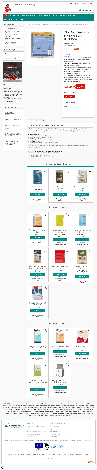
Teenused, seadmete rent (67, 15)
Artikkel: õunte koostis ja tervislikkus (13, 91)
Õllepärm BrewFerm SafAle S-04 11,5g (82, 231)
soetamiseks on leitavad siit (72, 73)
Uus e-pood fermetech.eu (13, 120)
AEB (6, 53)
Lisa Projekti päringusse (70, 102)
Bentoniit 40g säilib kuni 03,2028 (60, 187)
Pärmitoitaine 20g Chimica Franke (82, 187)
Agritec (7, 56)
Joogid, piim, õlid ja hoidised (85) (11, 35)
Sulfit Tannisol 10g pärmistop (38, 187)
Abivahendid (46, 24)
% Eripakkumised (14, 15)
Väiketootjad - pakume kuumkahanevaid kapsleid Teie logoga (13, 135)
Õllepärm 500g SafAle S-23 (60, 346)
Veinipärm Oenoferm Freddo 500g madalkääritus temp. (38, 381)
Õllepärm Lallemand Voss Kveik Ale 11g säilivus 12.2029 (38, 267)
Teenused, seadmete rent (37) (13, 39)
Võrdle (65, 106)
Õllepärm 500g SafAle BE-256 (37, 231)
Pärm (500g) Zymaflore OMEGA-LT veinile (59, 381)
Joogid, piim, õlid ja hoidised (48, 15)
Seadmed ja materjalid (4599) (12, 31)
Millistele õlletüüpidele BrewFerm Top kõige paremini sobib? (44, 152)
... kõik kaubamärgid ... (12, 58)
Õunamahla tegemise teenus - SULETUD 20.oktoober (13, 143)
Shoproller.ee (90, 462)
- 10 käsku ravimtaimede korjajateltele (12, 94)
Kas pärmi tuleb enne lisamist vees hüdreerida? (41, 156)
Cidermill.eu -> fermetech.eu (13, 113)
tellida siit (77, 69)
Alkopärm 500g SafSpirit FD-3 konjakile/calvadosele (37, 346)
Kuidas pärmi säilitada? (35, 158)
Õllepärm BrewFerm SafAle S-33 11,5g (60, 231)
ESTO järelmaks (8, 90)
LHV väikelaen (7, 88)
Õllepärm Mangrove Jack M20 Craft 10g (82, 267)
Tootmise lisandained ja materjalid (58, 24)
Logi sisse (76, 3)
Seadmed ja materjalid (29, 15)
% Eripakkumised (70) (11, 28)
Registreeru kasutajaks (86, 3)
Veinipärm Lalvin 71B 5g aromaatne (82, 346)
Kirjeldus (30, 121)
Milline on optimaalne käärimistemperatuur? (40, 155)
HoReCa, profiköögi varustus (13, 19)
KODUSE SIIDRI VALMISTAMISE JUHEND (13, 127)
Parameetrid (40, 121)
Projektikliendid (55, 431)
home (29, 24)
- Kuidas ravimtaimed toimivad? (11, 93)
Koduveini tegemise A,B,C (10, 101)
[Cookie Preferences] (2, 467)
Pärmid (68, 24)
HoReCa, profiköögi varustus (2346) (11, 43)
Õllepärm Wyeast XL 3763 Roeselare (37, 303)
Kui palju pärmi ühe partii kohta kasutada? (39, 154)
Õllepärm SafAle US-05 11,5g (60, 267)
